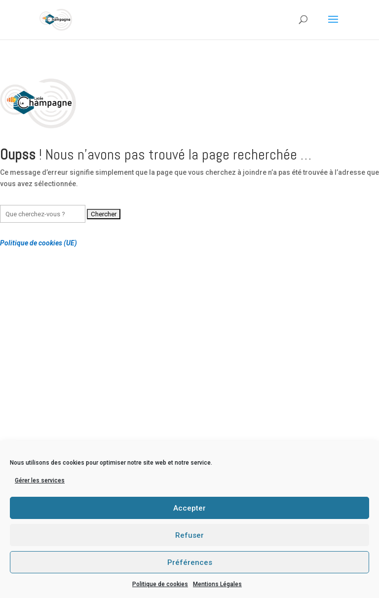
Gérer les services (40, 480)
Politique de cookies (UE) (38, 243)
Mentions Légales (217, 584)
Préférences (189, 562)
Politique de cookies (160, 584)
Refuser (189, 535)
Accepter (189, 508)
